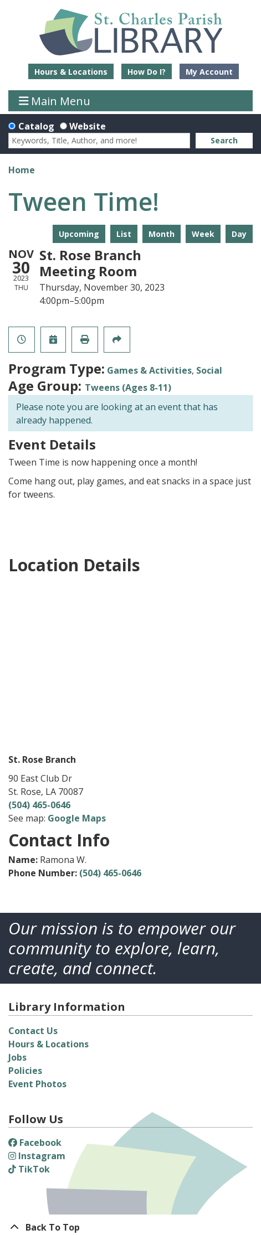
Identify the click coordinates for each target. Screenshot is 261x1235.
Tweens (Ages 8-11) (128, 387)
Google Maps (77, 818)
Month (162, 234)
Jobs (17, 1057)
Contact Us (33, 1031)
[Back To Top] (130, 1227)
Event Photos (37, 1084)
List (123, 234)
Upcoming (79, 234)
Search (224, 140)
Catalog (36, 126)
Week (203, 234)
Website (87, 126)
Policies (25, 1071)
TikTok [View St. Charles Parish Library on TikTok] (29, 1169)
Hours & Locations (71, 71)
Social (209, 370)
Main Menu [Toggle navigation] (55, 100)
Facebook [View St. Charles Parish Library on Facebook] (35, 1142)
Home (21, 170)
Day (239, 234)
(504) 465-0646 (39, 805)
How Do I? (146, 71)
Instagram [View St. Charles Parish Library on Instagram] (36, 1156)
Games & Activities (149, 370)
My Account (209, 71)
